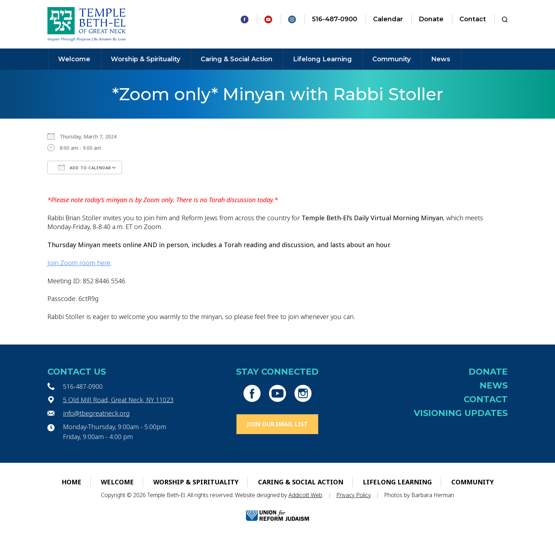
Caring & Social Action (237, 59)
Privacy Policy (353, 495)
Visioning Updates (461, 413)
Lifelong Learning (322, 59)
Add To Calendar (84, 167)
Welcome (74, 59)
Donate (431, 19)
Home (71, 482)
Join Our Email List (277, 424)
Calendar (388, 19)
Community (391, 59)
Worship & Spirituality (145, 59)
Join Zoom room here (78, 262)
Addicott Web (305, 495)
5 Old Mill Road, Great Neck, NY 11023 (118, 399)
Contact (472, 19)
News (440, 59)
